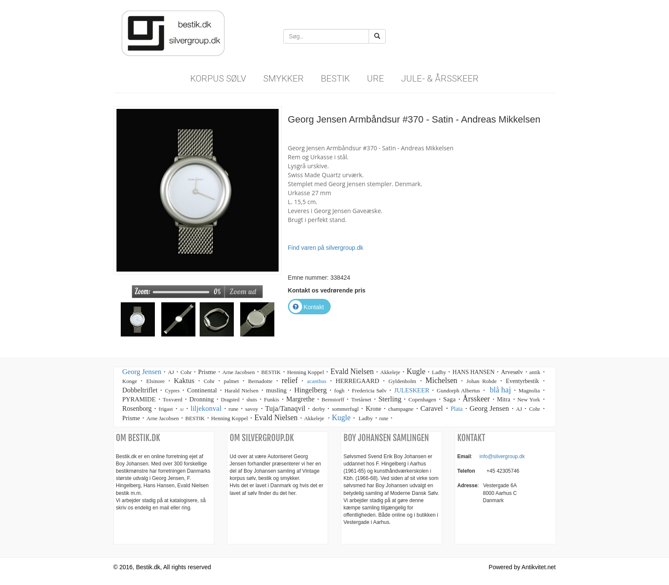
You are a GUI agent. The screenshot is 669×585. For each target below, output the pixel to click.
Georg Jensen (142, 372)
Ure (375, 78)
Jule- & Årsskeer (440, 78)
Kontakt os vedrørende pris (327, 290)
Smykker (283, 78)
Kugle (341, 417)
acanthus (316, 381)
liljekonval (205, 408)
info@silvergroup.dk (502, 456)
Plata (456, 409)
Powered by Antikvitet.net (522, 567)
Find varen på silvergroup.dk (326, 247)
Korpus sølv (218, 78)
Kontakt (306, 307)
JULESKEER (412, 390)
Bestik (335, 78)
